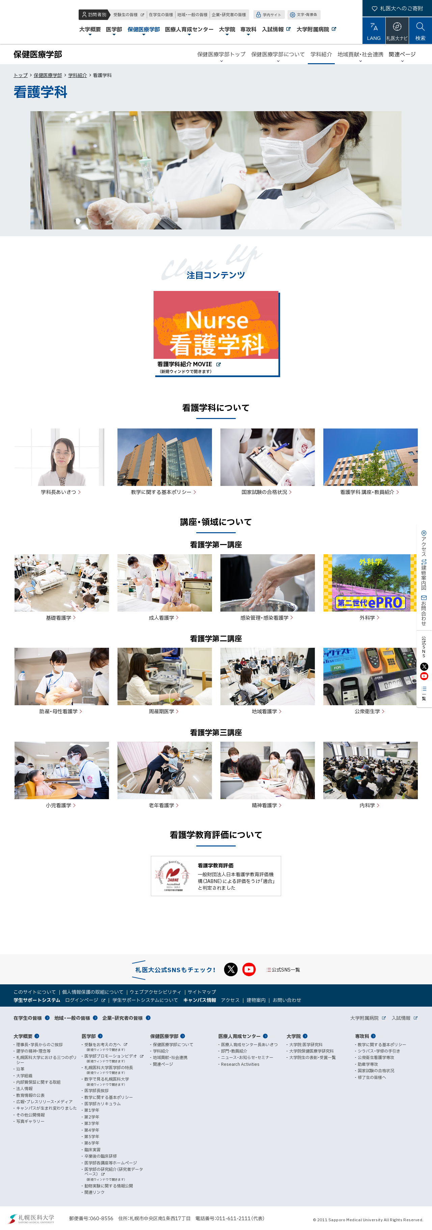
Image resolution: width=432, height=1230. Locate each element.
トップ (21, 75)
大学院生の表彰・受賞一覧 (312, 1057)
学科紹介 (77, 75)
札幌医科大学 (27, 22)
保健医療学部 (48, 75)
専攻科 (362, 1036)
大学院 (294, 1036)
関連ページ (402, 54)
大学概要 (23, 1036)
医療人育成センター (239, 1036)
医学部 (89, 1036)
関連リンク (94, 1192)
